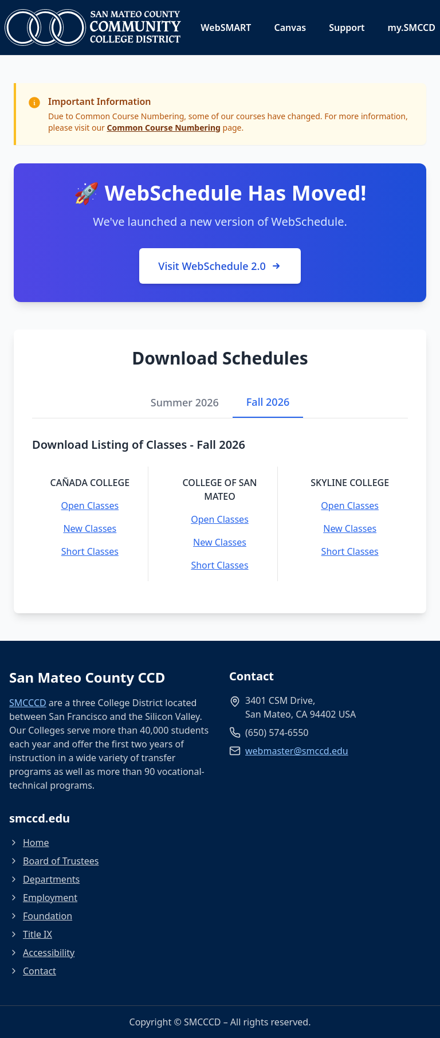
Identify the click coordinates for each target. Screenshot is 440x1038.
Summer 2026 (185, 402)
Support (346, 27)
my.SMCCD (411, 27)
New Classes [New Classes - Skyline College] (349, 528)
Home (29, 842)
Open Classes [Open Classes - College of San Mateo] (220, 519)
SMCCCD (27, 702)
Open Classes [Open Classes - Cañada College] (90, 505)
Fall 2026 (267, 402)
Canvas (290, 27)
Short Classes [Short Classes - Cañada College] (90, 551)
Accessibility (41, 952)
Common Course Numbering (164, 127)
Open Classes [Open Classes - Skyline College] (350, 505)
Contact (32, 971)
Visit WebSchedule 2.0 (219, 266)
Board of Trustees (54, 861)
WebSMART (226, 27)
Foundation (40, 916)
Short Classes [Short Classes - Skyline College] (350, 551)
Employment (43, 897)
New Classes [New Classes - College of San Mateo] (219, 542)
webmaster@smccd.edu (296, 751)
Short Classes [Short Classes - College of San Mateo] (219, 565)
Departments (44, 879)
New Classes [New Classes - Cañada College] (89, 528)
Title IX (30, 934)
